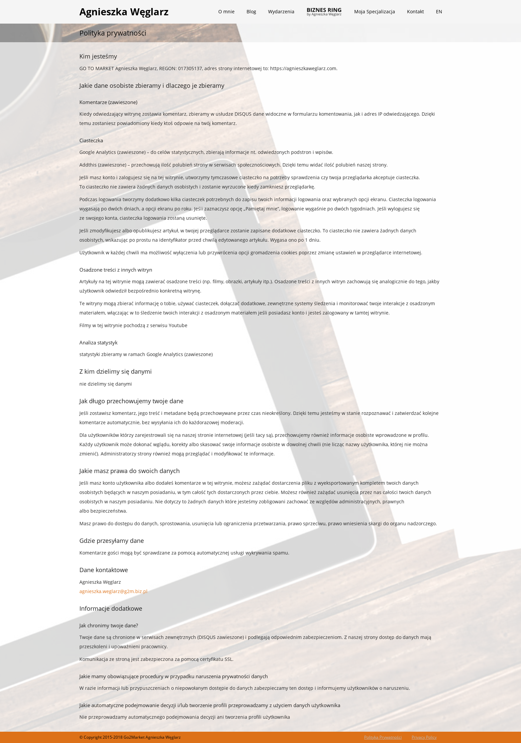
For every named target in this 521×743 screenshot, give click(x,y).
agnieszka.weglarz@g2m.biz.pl (113, 591)
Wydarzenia (281, 11)
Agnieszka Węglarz (123, 11)
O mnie (226, 11)
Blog (251, 11)
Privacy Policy (424, 737)
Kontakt (415, 11)
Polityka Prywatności (383, 737)
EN (439, 11)
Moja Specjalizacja (374, 11)
